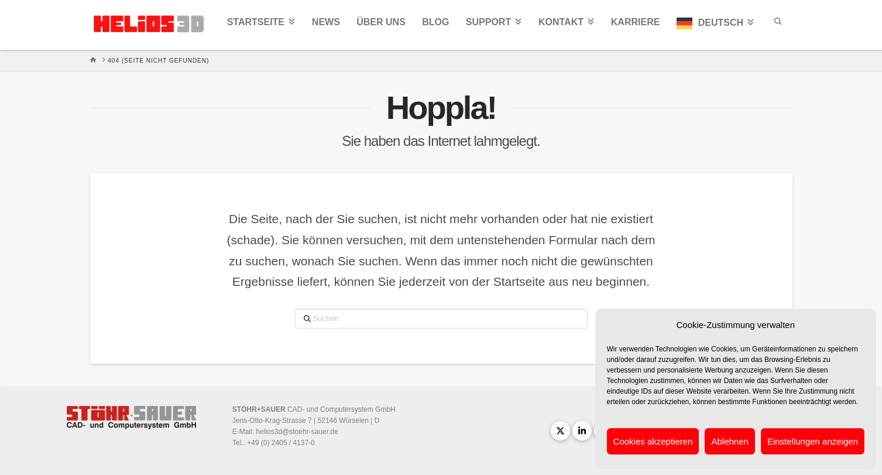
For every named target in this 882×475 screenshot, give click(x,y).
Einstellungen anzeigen (812, 441)
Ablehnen (729, 441)
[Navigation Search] (777, 25)
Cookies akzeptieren (653, 441)
